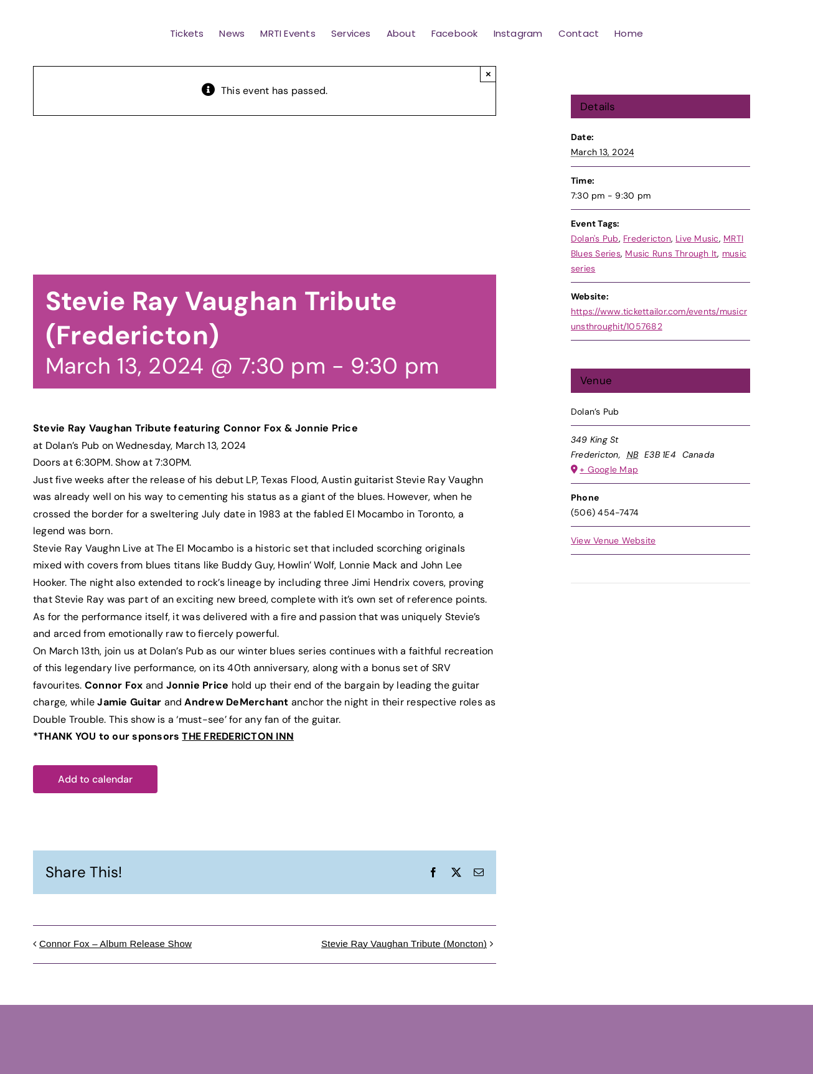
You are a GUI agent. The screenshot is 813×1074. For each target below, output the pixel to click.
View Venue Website (613, 540)
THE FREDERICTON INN (238, 736)
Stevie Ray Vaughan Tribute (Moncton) (404, 943)
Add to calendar (95, 779)
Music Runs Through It (671, 253)
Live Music (696, 238)
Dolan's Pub (595, 238)
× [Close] (488, 73)
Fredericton (647, 238)
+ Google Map (609, 469)
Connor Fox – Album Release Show (115, 943)
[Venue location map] (660, 621)
